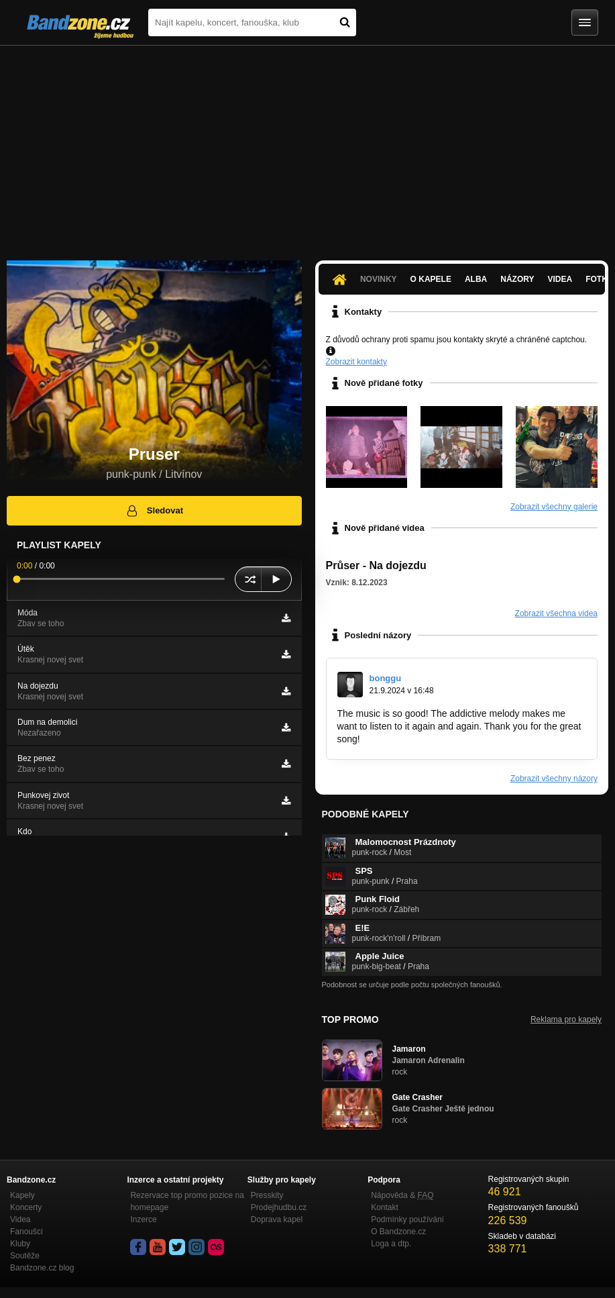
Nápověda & (402, 1195)
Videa (560, 279)
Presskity (267, 1195)
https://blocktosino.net (408, 739)
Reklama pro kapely (566, 1019)
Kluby (20, 1243)
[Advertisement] (307, 146)
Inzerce (143, 1219)
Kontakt (384, 1207)
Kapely (22, 1195)
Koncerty (26, 1207)
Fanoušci (26, 1231)
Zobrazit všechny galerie (554, 506)
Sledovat (154, 510)
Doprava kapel (276, 1219)
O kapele (430, 279)
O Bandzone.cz (398, 1231)
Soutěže (25, 1255)
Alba (476, 279)
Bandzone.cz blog (42, 1267)
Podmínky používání (407, 1219)
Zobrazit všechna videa (556, 613)
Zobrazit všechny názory (554, 778)
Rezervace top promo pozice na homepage (186, 1201)
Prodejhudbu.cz (278, 1207)
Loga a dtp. (391, 1243)
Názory (517, 279)
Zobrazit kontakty (356, 361)
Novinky (378, 279)
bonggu (386, 678)
